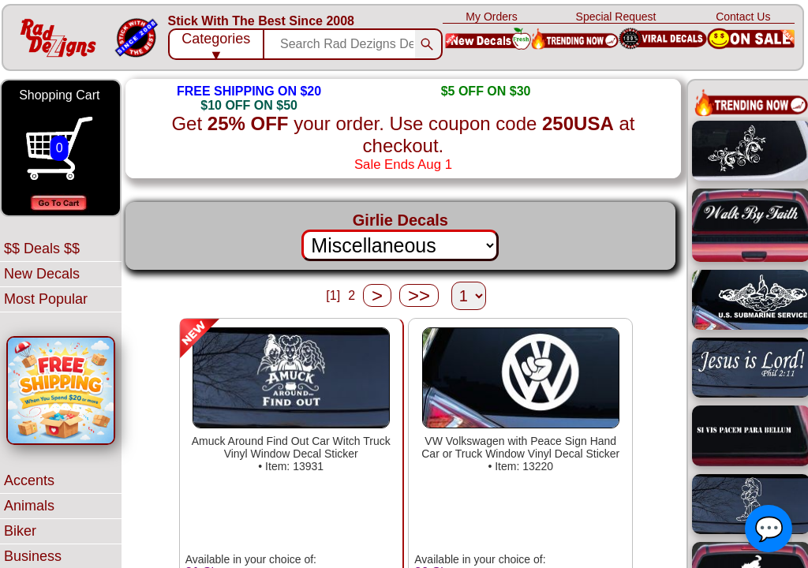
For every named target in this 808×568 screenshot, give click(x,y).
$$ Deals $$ (42, 248)
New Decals (42, 274)
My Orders (491, 16)
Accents (29, 480)
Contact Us (743, 16)
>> (419, 295)
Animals (29, 506)
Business (33, 556)
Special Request (616, 16)
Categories (215, 45)
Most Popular (46, 299)
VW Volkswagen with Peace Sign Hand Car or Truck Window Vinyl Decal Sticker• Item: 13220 (520, 454)
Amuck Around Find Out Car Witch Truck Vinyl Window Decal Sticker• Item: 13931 (291, 454)
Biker (20, 531)
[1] (333, 295)
